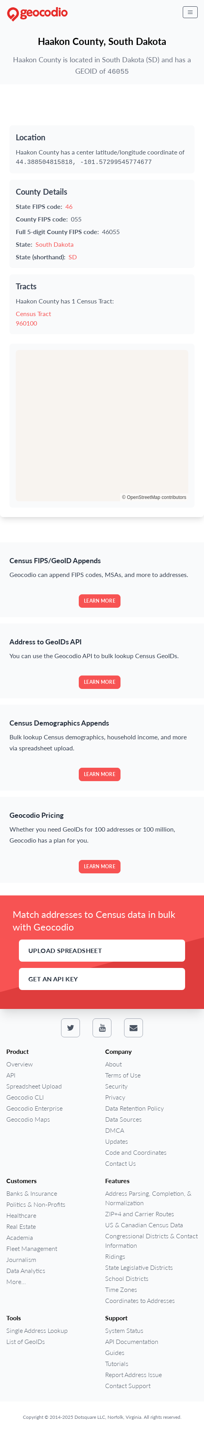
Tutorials (116, 1363)
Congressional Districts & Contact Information (151, 1240)
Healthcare (21, 1215)
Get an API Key (53, 979)
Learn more (99, 601)
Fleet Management (31, 1248)
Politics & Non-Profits (35, 1204)
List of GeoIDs (25, 1341)
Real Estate (21, 1226)
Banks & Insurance (31, 1193)
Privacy (115, 1097)
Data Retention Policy (134, 1108)
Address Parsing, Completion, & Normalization (148, 1197)
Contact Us (120, 1163)
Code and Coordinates (136, 1152)
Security (116, 1086)
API (10, 1075)
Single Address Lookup (37, 1330)
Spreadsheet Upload (34, 1086)
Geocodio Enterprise (34, 1108)
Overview (19, 1064)
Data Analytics (25, 1270)
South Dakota (54, 244)
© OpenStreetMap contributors (154, 497)
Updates (116, 1141)
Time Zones (121, 1289)
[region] (102, 425)
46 (68, 206)
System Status (124, 1330)
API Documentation (131, 1341)
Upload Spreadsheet (65, 950)
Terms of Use (123, 1075)
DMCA (114, 1130)
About (113, 1064)
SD (73, 257)
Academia (19, 1237)
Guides (114, 1352)
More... (16, 1281)
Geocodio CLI (25, 1097)
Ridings (115, 1256)
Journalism (21, 1259)
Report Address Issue (133, 1374)
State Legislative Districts (139, 1267)
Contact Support (127, 1385)
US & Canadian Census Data (144, 1224)
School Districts (126, 1278)
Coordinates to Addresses (140, 1300)
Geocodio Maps (28, 1119)
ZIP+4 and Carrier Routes (139, 1213)
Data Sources (123, 1119)
